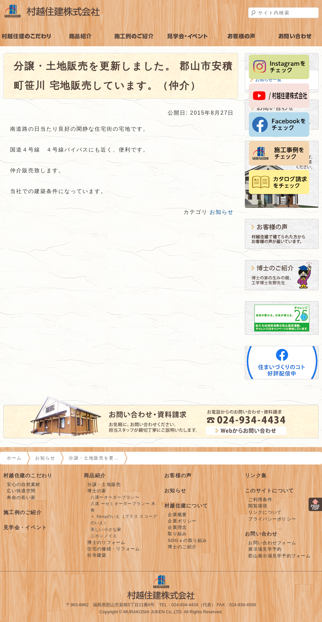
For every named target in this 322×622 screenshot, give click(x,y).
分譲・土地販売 (104, 484)
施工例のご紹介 (134, 36)
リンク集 (256, 475)
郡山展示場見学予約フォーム (279, 555)
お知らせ (222, 212)
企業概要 (177, 514)
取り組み (177, 533)
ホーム (14, 457)
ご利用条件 (260, 499)
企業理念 (177, 527)
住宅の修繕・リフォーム (113, 548)
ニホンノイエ (104, 536)
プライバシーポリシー (272, 518)
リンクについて (265, 512)
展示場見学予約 (265, 549)
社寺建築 (96, 555)
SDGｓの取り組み (187, 540)
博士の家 (96, 490)
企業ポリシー (182, 520)
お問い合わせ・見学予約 (295, 36)
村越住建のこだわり (27, 36)
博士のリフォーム (106, 542)
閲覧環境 (257, 505)
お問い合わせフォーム (272, 542)
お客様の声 (241, 36)
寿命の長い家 (21, 497)
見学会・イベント (188, 36)
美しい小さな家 (106, 529)
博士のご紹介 (182, 546)
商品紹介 (80, 36)
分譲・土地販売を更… (94, 457)
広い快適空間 (21, 490)
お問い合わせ (261, 534)
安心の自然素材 (23, 484)
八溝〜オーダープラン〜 (115, 497)
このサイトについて (269, 490)
